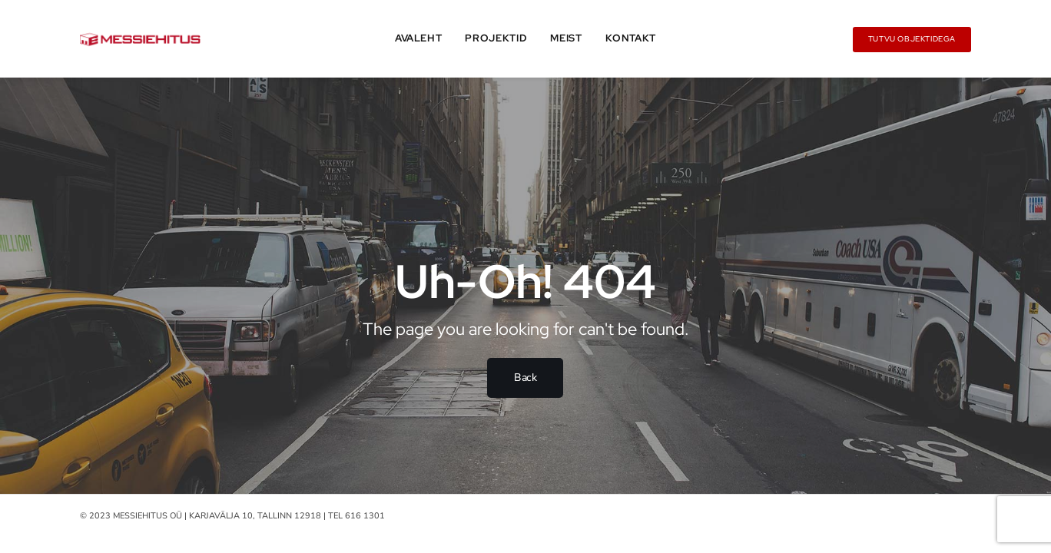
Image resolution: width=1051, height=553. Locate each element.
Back (525, 377)
